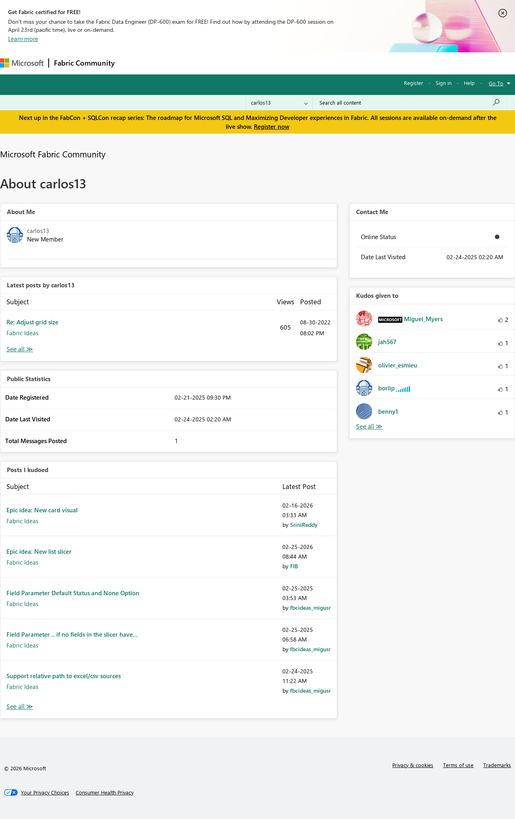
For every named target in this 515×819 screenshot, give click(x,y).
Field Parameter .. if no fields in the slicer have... (72, 634)
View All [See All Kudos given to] (369, 426)
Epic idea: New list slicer (39, 551)
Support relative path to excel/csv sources (63, 676)
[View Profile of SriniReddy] (303, 524)
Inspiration (168, 63)
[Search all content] (410, 102)
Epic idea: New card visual (42, 510)
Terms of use (458, 764)
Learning (304, 63)
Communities (237, 63)
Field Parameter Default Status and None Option (72, 593)
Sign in (443, 82)
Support (338, 63)
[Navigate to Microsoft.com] (21, 63)
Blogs (273, 63)
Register (413, 82)
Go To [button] (496, 83)
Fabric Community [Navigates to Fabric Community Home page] (84, 63)
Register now (271, 126)
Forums (133, 63)
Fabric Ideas (22, 333)
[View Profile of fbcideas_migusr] (310, 607)
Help (469, 82)
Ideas (201, 63)
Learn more (23, 39)
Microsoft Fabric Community (52, 153)
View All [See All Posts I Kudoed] (19, 706)
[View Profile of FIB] (294, 566)
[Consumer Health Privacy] (105, 792)
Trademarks (497, 764)
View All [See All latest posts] (19, 349)
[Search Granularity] (279, 102)
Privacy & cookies (412, 764)
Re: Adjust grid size (32, 322)
